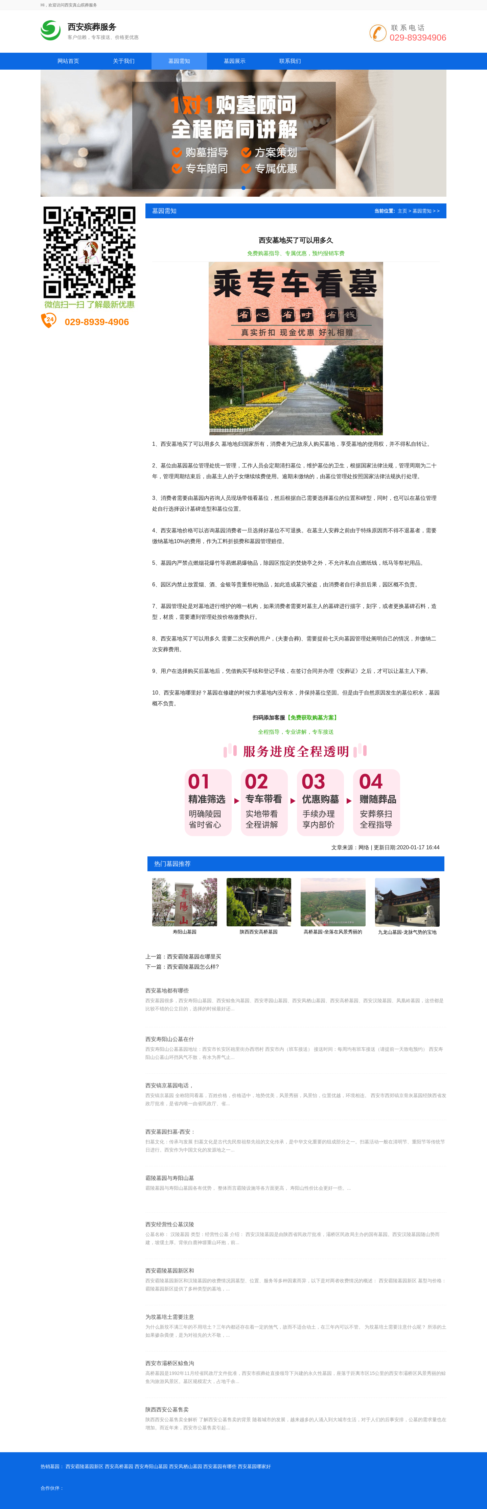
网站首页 (68, 61)
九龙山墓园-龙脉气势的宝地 (407, 932)
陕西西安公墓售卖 (167, 1443)
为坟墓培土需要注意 (169, 1351)
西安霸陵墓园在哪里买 (194, 956)
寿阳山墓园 (184, 931)
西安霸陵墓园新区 (84, 1466)
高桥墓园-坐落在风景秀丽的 (333, 931)
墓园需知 (422, 211)
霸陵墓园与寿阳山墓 (169, 1212)
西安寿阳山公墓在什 (169, 1073)
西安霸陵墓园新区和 (169, 1304)
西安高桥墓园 (119, 1466)
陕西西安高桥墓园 (259, 931)
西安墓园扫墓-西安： (170, 1165)
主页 (402, 211)
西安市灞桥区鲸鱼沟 (169, 1397)
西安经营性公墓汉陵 (169, 1258)
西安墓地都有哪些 (167, 1017)
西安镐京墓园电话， (169, 1119)
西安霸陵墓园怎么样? (193, 967)
